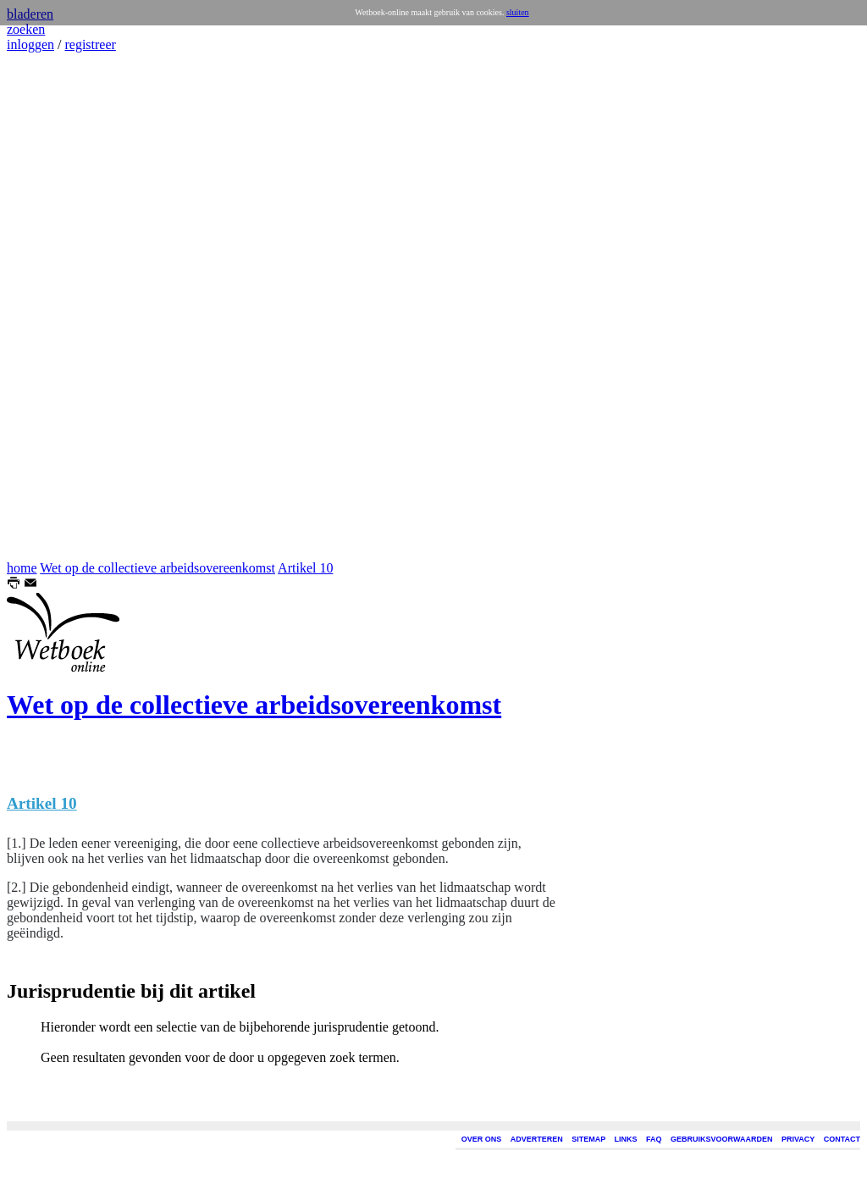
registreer (89, 44)
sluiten (517, 12)
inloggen (30, 44)
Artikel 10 (305, 568)
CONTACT (842, 1139)
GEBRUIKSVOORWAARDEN (721, 1139)
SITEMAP (588, 1139)
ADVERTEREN (537, 1139)
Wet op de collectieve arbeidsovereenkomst (157, 568)
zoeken (26, 29)
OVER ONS (481, 1139)
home (22, 568)
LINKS (626, 1139)
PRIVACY (798, 1139)
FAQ (654, 1139)
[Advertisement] (57, 307)
